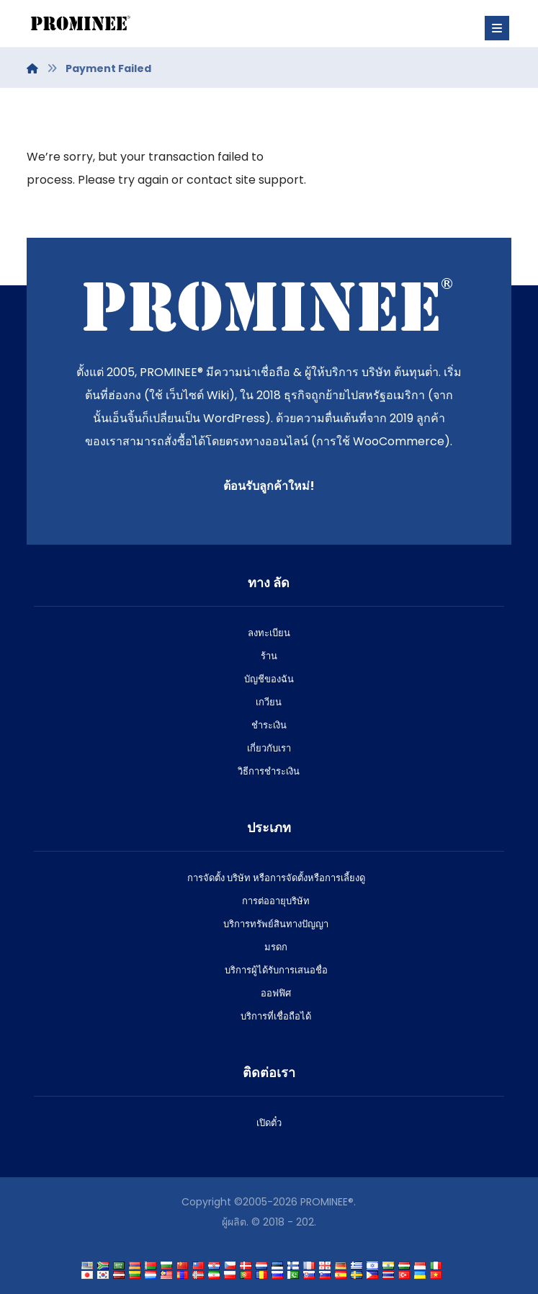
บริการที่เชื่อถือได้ (276, 1016)
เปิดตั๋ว (269, 1123)
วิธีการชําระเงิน (269, 771)
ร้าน (269, 656)
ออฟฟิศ (276, 993)
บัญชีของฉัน (269, 679)
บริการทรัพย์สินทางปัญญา (275, 924)
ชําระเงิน (269, 725)
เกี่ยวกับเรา (269, 748)
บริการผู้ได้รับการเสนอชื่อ (276, 970)
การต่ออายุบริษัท (276, 901)
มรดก (275, 947)
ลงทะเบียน (269, 633)
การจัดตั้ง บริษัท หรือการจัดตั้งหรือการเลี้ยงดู (276, 878)
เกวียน (269, 702)
